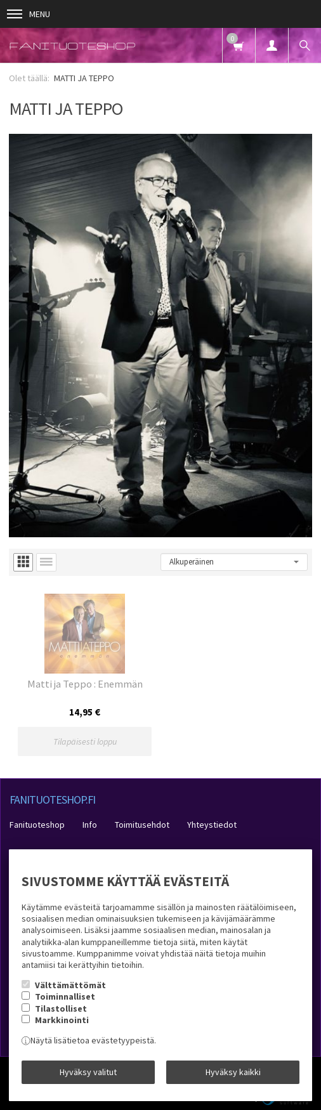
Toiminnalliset (65, 996)
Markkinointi (62, 1020)
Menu (28, 14)
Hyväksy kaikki (233, 1072)
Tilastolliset (61, 1008)
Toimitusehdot (142, 824)
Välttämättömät (70, 985)
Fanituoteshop (37, 824)
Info (89, 824)
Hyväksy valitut (88, 1072)
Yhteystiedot (212, 824)
